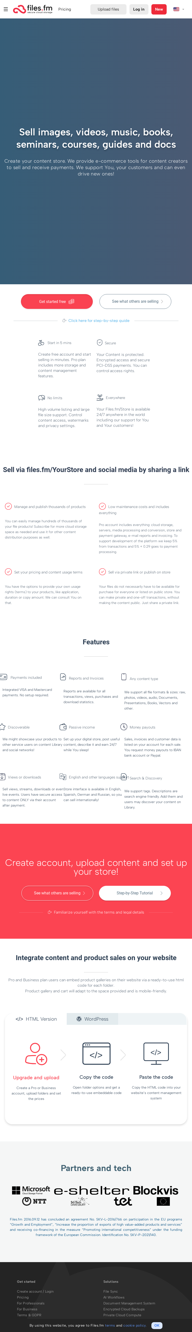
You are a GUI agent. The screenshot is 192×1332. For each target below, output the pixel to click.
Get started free (57, 301)
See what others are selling (135, 301)
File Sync (110, 1291)
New (159, 9)
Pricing (23, 1297)
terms (110, 1325)
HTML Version (36, 1019)
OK (157, 1325)
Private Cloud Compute (122, 1315)
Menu (6, 9)
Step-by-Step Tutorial (135, 893)
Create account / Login (35, 1291)
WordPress (92, 1019)
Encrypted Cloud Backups (124, 1309)
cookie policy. (134, 1325)
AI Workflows (114, 1297)
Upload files (108, 9)
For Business (27, 1309)
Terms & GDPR (29, 1315)
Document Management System (129, 1303)
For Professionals (31, 1303)
